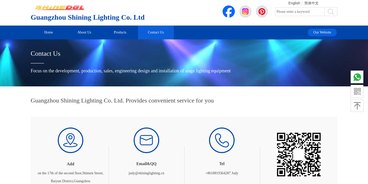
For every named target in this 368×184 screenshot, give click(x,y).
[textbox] (300, 11)
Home (48, 32)
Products (120, 32)
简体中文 (311, 3)
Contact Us (156, 32)
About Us (84, 32)
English (294, 3)
